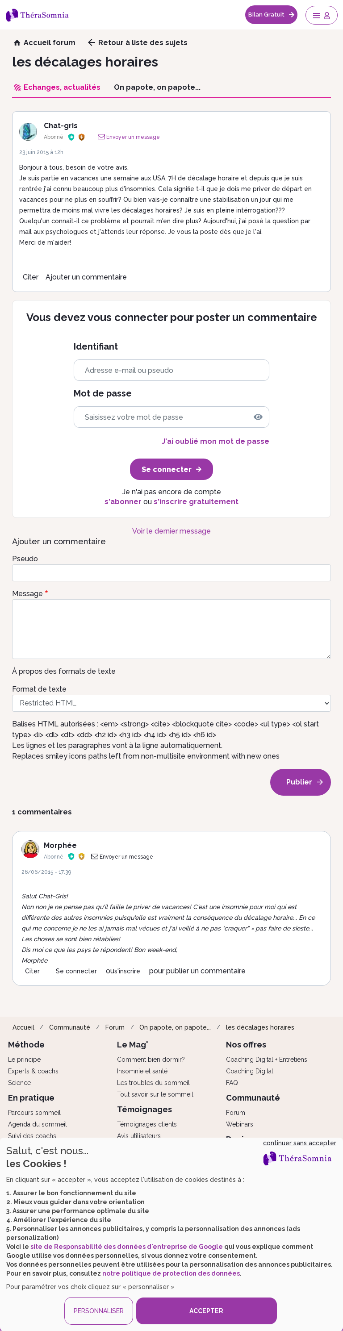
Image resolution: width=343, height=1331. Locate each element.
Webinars (239, 1124)
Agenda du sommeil (37, 1124)
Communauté (69, 1027)
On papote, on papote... (175, 1027)
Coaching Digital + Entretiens (266, 1059)
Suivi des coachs (32, 1135)
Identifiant (96, 347)
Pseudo (25, 559)
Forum (115, 1027)
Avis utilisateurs (139, 1135)
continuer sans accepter (299, 1143)
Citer (30, 277)
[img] (258, 417)
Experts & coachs (33, 1071)
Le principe (24, 1059)
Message (27, 593)
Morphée (60, 845)
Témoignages (144, 1109)
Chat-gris (61, 125)
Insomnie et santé (142, 1071)
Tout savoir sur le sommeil (155, 1094)
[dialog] (171, 1234)
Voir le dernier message (171, 531)
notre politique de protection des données (171, 1273)
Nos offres (246, 1044)
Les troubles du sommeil (153, 1082)
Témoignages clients (147, 1124)
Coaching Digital (249, 1071)
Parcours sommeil (34, 1112)
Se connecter (76, 971)
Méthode (26, 1044)
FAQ (232, 1082)
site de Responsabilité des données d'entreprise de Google (126, 1246)
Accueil (23, 1027)
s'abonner (123, 501)
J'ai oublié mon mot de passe (215, 441)
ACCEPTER (206, 1310)
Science (19, 1082)
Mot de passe (103, 393)
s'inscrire (127, 971)
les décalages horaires (260, 1027)
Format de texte (39, 689)
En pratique (31, 1097)
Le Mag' (132, 1044)
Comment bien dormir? (151, 1059)
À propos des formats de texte (64, 671)
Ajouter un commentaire (86, 277)
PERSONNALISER (99, 1310)
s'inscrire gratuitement (196, 501)
